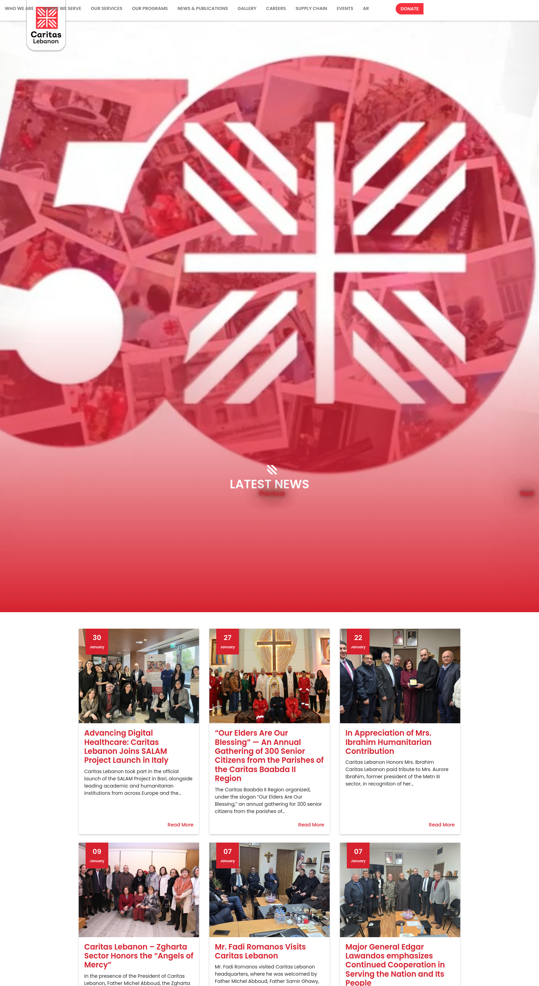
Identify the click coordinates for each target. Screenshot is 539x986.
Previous (272, 493)
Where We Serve (62, 8)
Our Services (106, 8)
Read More (181, 824)
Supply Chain (311, 8)
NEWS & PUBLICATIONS (202, 8)
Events (345, 8)
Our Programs (150, 8)
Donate (409, 9)
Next (527, 493)
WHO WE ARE (19, 8)
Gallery (247, 8)
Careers (276, 8)
